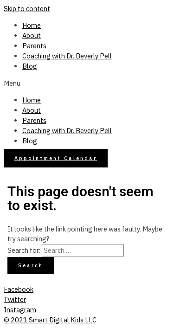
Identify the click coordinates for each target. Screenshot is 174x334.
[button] (87, 83)
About (31, 35)
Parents (34, 45)
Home (31, 25)
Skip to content (27, 8)
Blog (29, 66)
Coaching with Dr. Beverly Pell (67, 55)
